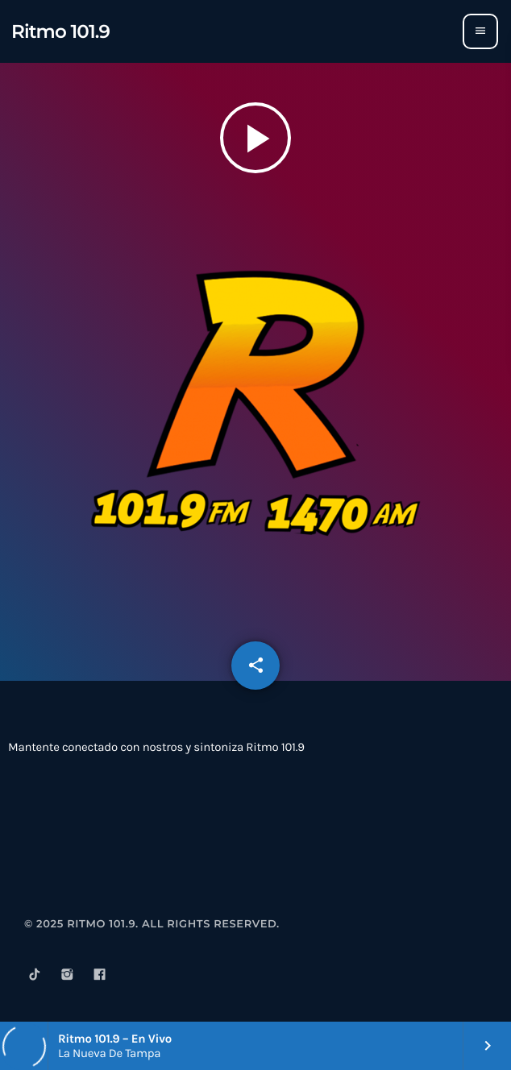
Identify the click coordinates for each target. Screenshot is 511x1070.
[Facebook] (99, 976)
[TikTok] (34, 976)
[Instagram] (66, 976)
